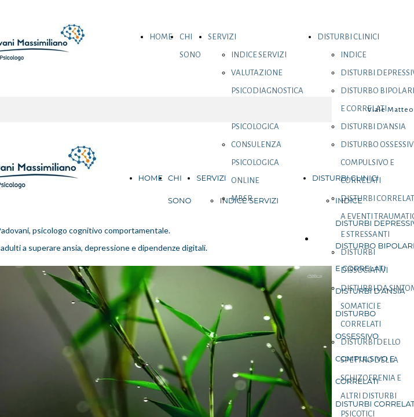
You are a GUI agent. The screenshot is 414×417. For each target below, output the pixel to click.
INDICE (353, 54)
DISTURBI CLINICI (348, 36)
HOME (161, 36)
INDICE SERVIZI (259, 54)
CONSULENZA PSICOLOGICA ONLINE (256, 162)
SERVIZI (222, 36)
